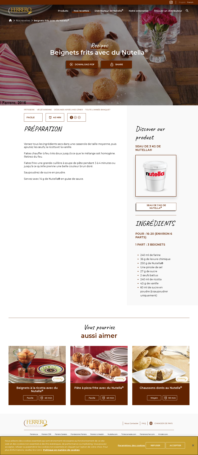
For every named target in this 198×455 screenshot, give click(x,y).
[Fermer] (193, 448)
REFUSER (155, 448)
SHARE (116, 64)
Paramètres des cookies (131, 448)
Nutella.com (113, 434)
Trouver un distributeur (168, 10)
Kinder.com (163, 434)
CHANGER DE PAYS (163, 423)
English (182, 2)
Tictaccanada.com (128, 434)
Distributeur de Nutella (109, 10)
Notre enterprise (138, 10)
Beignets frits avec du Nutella (51, 20)
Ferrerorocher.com (147, 434)
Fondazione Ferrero (79, 434)
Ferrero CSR (46, 434)
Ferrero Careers (61, 434)
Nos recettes (81, 10)
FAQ (144, 423)
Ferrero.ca (34, 434)
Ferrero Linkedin (97, 434)
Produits (63, 10)
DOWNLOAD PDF (82, 64)
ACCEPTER (175, 448)
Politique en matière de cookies (61, 453)
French (190, 2)
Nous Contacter (131, 423)
